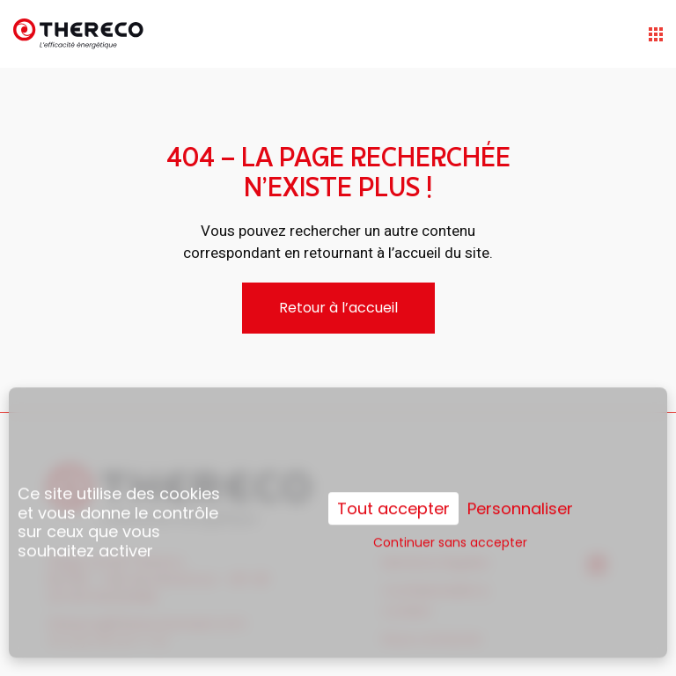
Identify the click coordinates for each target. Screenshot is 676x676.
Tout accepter (393, 495)
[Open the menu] (656, 34)
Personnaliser (520, 495)
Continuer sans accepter (450, 529)
